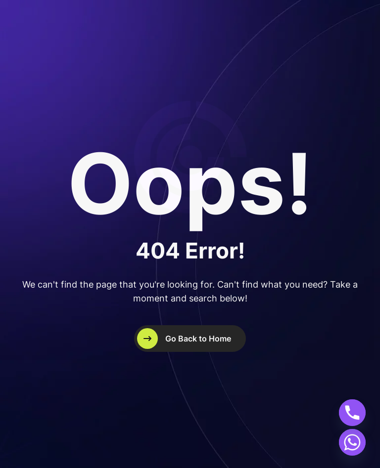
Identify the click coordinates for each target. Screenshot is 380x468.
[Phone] (352, 412)
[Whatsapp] (352, 442)
